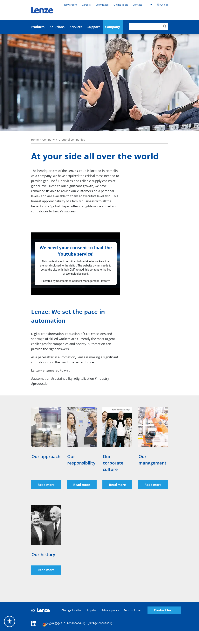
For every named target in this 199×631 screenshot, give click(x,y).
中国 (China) (159, 4)
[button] (9, 621)
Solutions (57, 27)
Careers (86, 4)
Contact (137, 4)
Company (48, 139)
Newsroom (70, 4)
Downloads (101, 4)
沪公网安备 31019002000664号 (63, 623)
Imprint (92, 610)
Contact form (164, 610)
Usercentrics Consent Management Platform (83, 280)
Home (35, 139)
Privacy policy (110, 610)
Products (38, 27)
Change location (71, 610)
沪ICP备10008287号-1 (101, 623)
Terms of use (132, 610)
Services (76, 27)
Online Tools (120, 4)
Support (93, 27)
